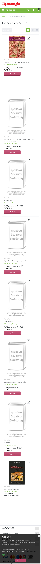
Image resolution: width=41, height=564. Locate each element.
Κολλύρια (7, 442)
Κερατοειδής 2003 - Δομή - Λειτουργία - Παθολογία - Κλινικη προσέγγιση (19, 140)
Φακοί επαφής (8, 200)
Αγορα (13, 74)
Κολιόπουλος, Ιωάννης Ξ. (11, 64)
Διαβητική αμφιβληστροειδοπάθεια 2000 (16, 62)
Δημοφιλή (7, 30)
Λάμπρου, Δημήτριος (10, 445)
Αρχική (4, 16)
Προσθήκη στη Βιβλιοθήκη (28, 38)
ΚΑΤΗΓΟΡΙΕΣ (10, 10)
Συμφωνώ (20, 561)
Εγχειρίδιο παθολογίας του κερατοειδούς (16, 261)
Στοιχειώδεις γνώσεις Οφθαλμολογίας (15, 382)
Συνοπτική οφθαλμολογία (11, 489)
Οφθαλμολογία (8, 321)
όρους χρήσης (33, 542)
